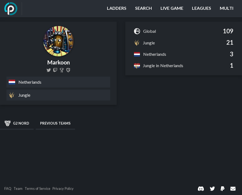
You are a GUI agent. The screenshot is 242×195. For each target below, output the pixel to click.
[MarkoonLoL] (48, 70)
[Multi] (226, 8)
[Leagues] (201, 8)
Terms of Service (37, 188)
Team (18, 188)
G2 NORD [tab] (16, 123)
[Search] (143, 8)
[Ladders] (117, 8)
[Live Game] (172, 8)
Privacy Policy (63, 188)
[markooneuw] (55, 70)
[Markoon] (61, 70)
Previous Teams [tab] (55, 123)
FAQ (7, 188)
